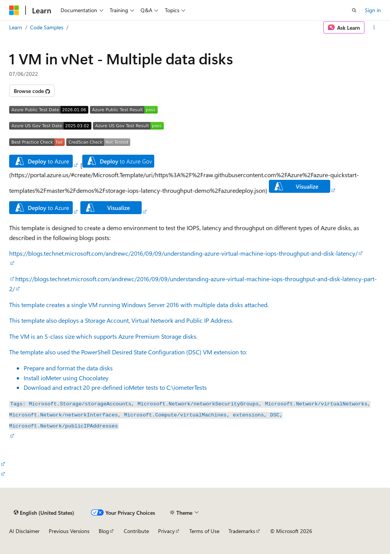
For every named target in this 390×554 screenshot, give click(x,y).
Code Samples (46, 27)
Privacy (166, 531)
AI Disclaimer (24, 531)
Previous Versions (69, 531)
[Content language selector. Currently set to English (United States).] (44, 512)
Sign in (373, 10)
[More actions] (374, 27)
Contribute (136, 531)
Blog (104, 531)
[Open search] (354, 10)
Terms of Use (204, 531)
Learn (15, 27)
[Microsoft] (14, 10)
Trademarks (242, 531)
